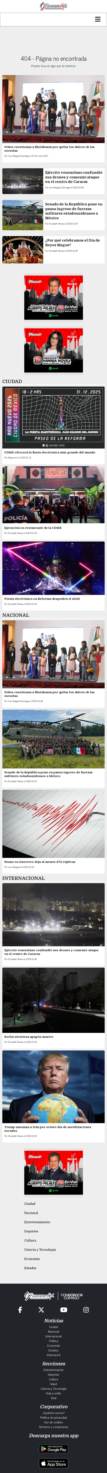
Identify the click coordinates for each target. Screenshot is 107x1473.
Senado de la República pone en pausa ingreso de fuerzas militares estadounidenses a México (48, 774)
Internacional (53, 1336)
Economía (32, 1259)
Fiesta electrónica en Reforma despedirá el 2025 (42, 599)
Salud (53, 1383)
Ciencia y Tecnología (40, 1250)
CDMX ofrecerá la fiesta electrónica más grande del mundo (49, 452)
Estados (30, 1268)
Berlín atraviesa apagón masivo (28, 1037)
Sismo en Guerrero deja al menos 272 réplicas (40, 862)
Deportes (31, 1231)
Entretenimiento (37, 1222)
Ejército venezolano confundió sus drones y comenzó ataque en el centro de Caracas (73, 177)
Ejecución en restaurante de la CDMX (33, 528)
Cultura (30, 1240)
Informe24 (53, 1354)
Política (53, 1340)
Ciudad (29, 1204)
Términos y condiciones (53, 1426)
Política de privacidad (53, 1417)
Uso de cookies (53, 1422)
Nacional (31, 1213)
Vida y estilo (53, 1393)
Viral (53, 1397)
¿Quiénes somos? (53, 1412)
